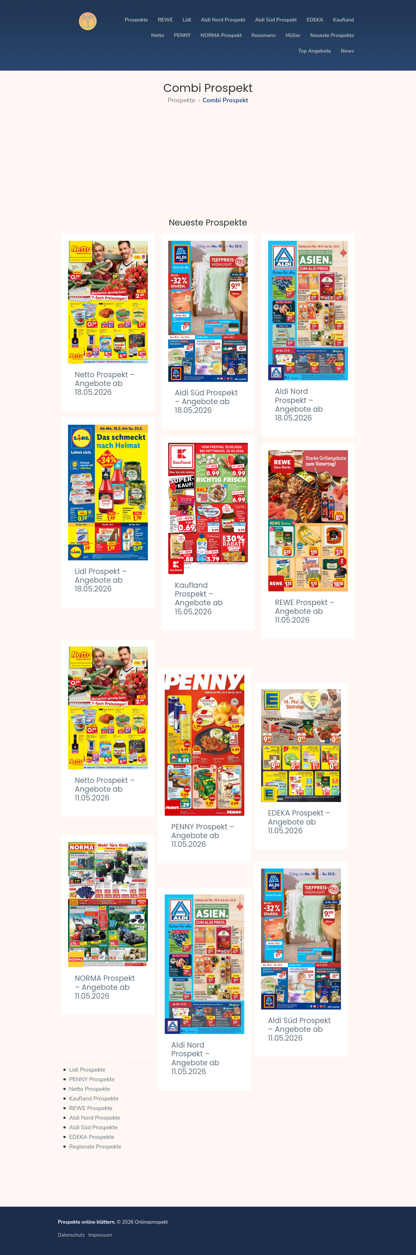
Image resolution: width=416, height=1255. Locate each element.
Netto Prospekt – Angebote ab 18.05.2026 (105, 383)
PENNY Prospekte (92, 1079)
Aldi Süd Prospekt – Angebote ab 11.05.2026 (306, 987)
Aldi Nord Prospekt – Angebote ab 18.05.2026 (299, 404)
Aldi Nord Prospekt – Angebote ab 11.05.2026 (199, 1010)
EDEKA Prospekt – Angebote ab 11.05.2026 (306, 785)
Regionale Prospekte (95, 1146)
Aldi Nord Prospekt (223, 19)
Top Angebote (314, 50)
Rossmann (263, 35)
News (347, 50)
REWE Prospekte (91, 1108)
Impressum (100, 1235)
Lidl (187, 19)
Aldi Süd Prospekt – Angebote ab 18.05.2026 (206, 401)
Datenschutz (71, 1235)
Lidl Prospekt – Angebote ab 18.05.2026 (101, 580)
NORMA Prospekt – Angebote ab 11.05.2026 (105, 950)
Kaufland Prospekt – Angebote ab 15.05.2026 (199, 598)
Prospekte (136, 19)
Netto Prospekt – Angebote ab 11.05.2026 (105, 764)
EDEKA (314, 19)
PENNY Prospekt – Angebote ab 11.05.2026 (206, 805)
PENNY (182, 35)
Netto (157, 35)
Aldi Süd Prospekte (93, 1127)
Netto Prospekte (89, 1089)
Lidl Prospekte (87, 1070)
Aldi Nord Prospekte (94, 1118)
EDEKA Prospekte (91, 1137)
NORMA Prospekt (221, 35)
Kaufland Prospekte (94, 1098)
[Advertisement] (208, 157)
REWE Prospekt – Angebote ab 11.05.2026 (304, 611)
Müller (293, 35)
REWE (165, 19)
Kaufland (343, 19)
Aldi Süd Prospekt (276, 19)
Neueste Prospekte (332, 35)
